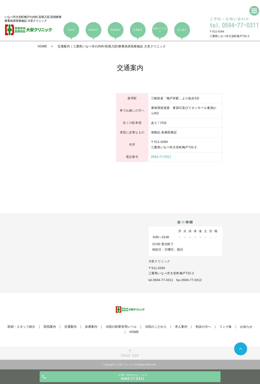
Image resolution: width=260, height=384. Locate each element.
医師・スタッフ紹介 (21, 326)
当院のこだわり (156, 326)
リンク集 (225, 326)
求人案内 (181, 326)
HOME (42, 46)
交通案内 (70, 326)
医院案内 (50, 326)
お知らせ (246, 326)
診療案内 (91, 326)
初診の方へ (203, 326)
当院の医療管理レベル (121, 326)
